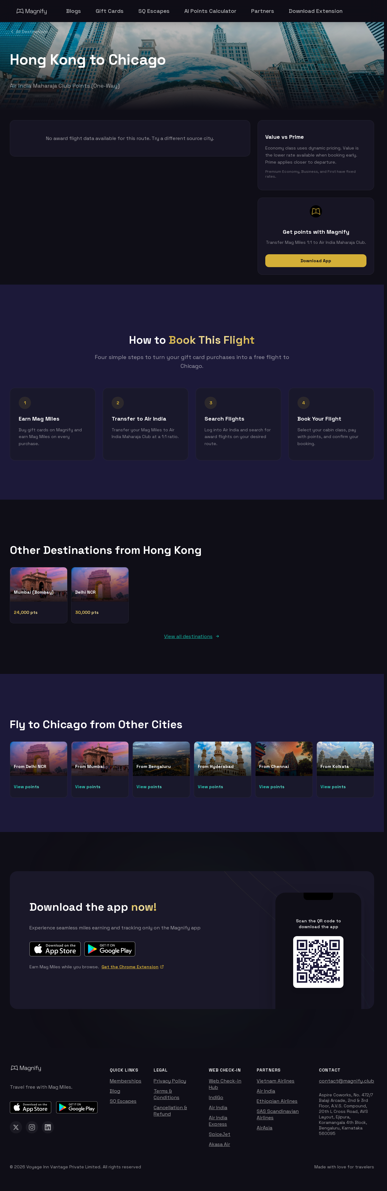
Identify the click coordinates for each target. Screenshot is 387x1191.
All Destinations (29, 31)
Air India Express (218, 1123)
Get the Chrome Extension (133, 969)
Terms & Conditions (166, 1096)
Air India (218, 1110)
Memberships (125, 1083)
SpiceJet (219, 1136)
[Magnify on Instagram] (32, 1130)
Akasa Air (219, 1147)
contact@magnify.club (346, 1083)
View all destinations (192, 639)
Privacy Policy (170, 1083)
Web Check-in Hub (225, 1086)
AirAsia (264, 1130)
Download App (316, 260)
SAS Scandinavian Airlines (278, 1116)
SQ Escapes (123, 1103)
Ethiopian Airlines (277, 1103)
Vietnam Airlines (275, 1083)
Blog (115, 1093)
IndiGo (216, 1100)
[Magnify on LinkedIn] (48, 1130)
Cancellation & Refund (170, 1113)
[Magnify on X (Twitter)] (16, 1130)
